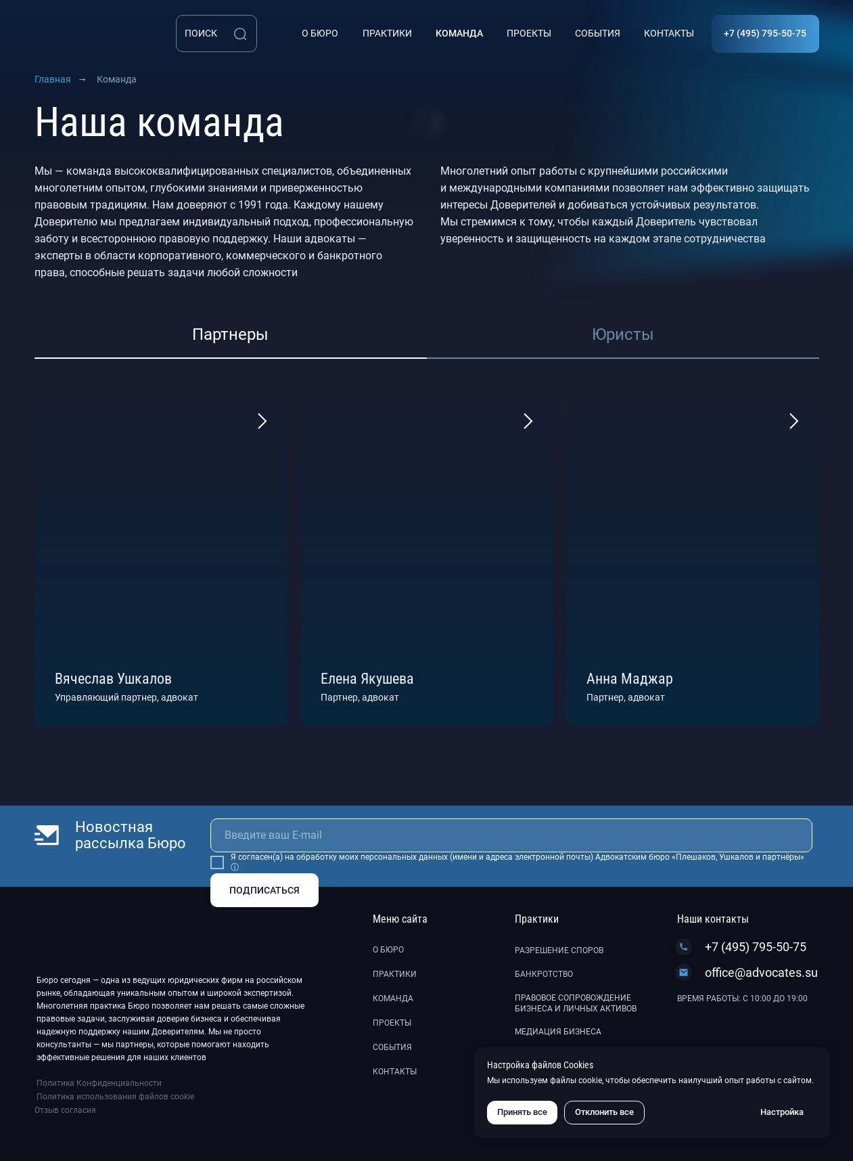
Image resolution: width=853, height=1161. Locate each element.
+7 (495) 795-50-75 (755, 947)
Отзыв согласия (65, 1110)
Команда (393, 998)
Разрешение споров (559, 950)
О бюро (388, 950)
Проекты (392, 1023)
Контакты (395, 1071)
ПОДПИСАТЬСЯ (264, 890)
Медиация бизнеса (558, 1031)
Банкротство (544, 974)
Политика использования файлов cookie (115, 1096)
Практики (395, 974)
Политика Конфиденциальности (99, 1083)
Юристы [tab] (623, 334)
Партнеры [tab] (230, 334)
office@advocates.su (761, 972)
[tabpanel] (426, 557)
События (392, 1047)
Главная (52, 79)
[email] (511, 835)
